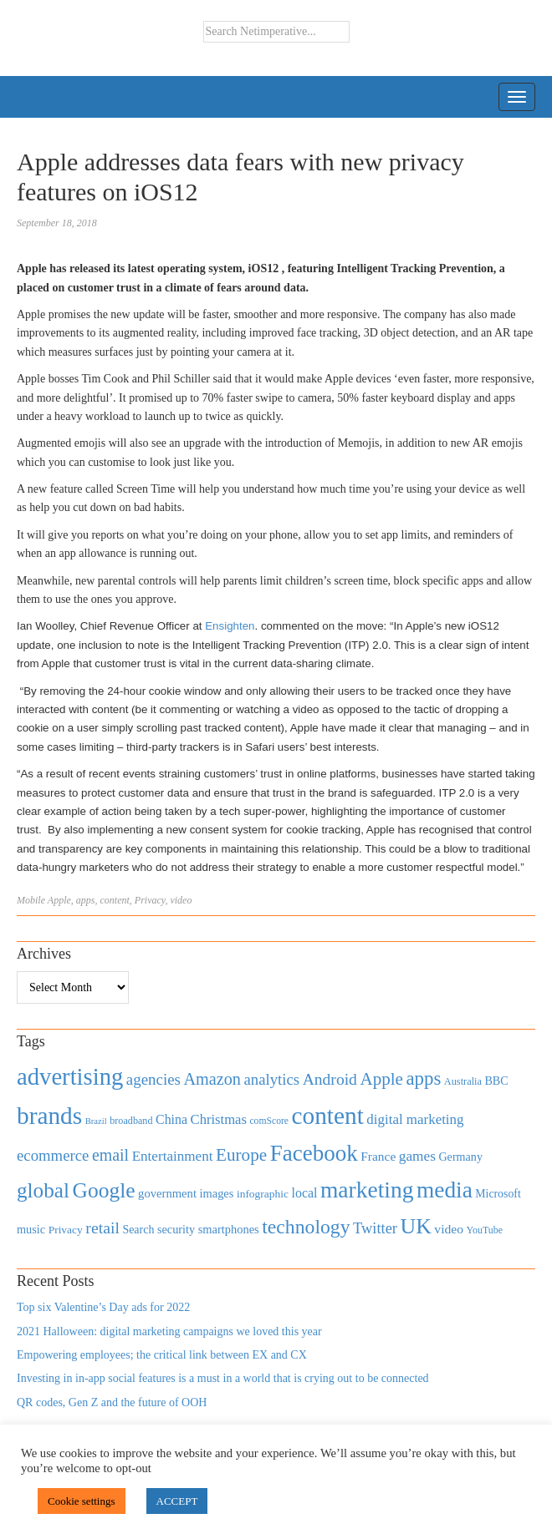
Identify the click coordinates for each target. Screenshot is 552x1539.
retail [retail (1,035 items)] (102, 1227)
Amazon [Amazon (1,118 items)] (212, 1079)
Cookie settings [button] (81, 1501)
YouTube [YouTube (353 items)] (485, 1230)
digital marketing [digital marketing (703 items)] (414, 1119)
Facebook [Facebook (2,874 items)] (314, 1153)
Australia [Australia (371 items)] (463, 1081)
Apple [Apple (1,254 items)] (381, 1079)
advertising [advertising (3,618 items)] (70, 1076)
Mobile (31, 900)
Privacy (150, 900)
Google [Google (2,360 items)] (103, 1190)
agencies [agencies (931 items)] (153, 1079)
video (181, 900)
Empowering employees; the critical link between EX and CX (162, 1355)
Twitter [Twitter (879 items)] (375, 1228)
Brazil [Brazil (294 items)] (96, 1121)
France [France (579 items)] (378, 1156)
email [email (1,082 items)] (110, 1155)
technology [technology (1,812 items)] (306, 1227)
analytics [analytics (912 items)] (272, 1079)
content (114, 900)
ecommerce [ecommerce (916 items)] (53, 1155)
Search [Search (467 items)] (138, 1229)
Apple (59, 900)
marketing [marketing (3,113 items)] (367, 1189)
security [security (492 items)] (176, 1229)
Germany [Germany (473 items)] (460, 1156)
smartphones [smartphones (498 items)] (228, 1229)
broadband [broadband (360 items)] (131, 1120)
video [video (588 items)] (448, 1229)
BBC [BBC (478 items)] (496, 1080)
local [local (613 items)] (305, 1193)
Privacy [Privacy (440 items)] (66, 1229)
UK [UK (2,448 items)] (416, 1226)
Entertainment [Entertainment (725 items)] (172, 1156)
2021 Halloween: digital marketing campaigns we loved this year (169, 1331)
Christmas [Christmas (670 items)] (219, 1119)
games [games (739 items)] (417, 1156)
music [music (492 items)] (31, 1229)
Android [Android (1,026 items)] (330, 1079)
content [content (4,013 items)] (328, 1115)
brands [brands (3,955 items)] (49, 1115)
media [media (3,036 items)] (445, 1189)
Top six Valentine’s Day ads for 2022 (103, 1307)
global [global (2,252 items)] (43, 1190)
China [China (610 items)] (171, 1119)
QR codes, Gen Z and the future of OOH (112, 1402)
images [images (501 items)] (216, 1193)
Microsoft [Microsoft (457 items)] (497, 1193)
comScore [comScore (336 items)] (269, 1121)
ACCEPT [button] (177, 1501)
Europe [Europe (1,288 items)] (241, 1155)
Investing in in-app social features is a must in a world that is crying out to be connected (223, 1378)
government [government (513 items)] (167, 1193)
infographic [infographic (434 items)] (263, 1193)
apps (85, 900)
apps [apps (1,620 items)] (423, 1078)
